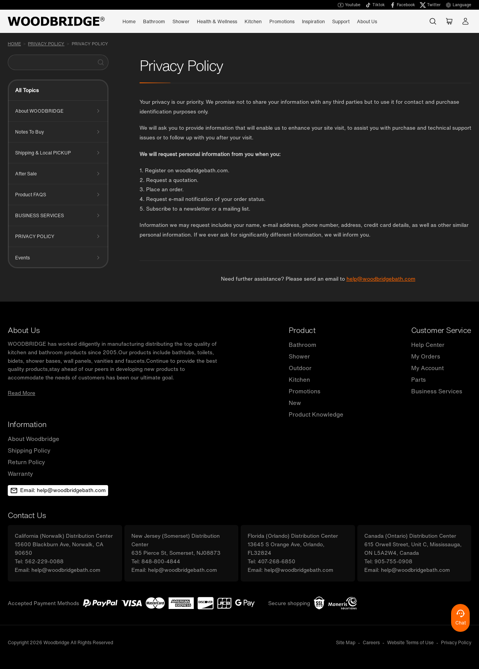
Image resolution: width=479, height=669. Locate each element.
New (295, 402)
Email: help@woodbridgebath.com (58, 490)
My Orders (425, 356)
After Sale (26, 173)
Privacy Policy (90, 44)
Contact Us (27, 515)
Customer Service (441, 330)
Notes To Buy (29, 132)
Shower (299, 356)
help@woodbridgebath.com (380, 279)
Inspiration (313, 21)
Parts (418, 379)
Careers (371, 642)
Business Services (436, 391)
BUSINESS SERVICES (39, 215)
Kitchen (299, 379)
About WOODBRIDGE (39, 111)
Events (22, 257)
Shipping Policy (29, 450)
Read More (21, 393)
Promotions (282, 21)
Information (27, 424)
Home (129, 21)
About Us (367, 21)
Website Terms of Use (410, 642)
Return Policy (26, 462)
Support (341, 21)
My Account (427, 368)
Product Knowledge (316, 414)
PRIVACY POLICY (46, 44)
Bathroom (302, 344)
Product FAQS (30, 194)
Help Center (428, 344)
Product (302, 330)
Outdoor (300, 368)
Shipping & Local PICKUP (43, 152)
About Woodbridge (33, 438)
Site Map (345, 642)
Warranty (20, 473)
